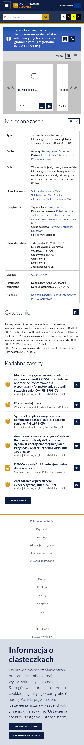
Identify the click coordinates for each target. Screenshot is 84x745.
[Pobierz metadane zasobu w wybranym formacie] (74, 121)
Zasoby (42, 579)
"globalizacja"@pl (61, 199)
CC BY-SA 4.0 (39, 274)
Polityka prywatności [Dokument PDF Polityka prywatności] (42, 521)
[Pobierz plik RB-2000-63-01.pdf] (42, 106)
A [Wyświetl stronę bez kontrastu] (64, 16)
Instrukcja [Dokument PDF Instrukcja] (42, 537)
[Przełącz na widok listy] (75, 56)
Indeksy (42, 595)
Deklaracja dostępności (42, 545)
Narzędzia (42, 603)
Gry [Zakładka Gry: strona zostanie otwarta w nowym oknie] (42, 611)
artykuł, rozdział (54, 207)
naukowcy (37, 230)
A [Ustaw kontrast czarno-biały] (69, 16)
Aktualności (42, 629)
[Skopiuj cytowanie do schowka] (76, 312)
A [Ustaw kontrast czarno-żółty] (78, 16)
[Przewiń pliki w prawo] (71, 87)
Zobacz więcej (17, 500)
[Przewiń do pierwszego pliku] (8, 87)
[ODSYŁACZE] (72, 39)
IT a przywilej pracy (28, 403)
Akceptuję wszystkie (26, 735)
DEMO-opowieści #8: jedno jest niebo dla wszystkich (40, 466)
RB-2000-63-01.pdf (27, 89)
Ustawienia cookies (42, 553)
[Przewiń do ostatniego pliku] (75, 87)
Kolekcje (42, 587)
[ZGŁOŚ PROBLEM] (65, 39)
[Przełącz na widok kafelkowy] (68, 56)
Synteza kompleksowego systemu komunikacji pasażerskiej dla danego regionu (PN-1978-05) (39, 419)
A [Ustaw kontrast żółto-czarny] (74, 16)
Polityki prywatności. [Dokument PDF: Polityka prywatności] (38, 699)
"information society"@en (45, 191)
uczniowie (56, 226)
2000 (51, 254)
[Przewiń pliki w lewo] (13, 87)
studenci (68, 226)
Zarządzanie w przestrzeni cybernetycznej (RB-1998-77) (35, 482)
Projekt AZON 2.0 (42, 637)
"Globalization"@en (42, 195)
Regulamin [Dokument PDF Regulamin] (42, 529)
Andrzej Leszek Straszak (55, 151)
